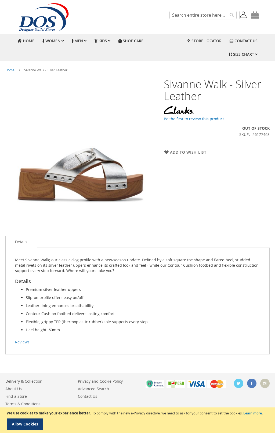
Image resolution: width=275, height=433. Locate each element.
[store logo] (43, 17)
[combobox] (203, 15)
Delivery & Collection (23, 381)
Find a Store (16, 396)
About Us (13, 388)
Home (10, 70)
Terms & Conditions (23, 403)
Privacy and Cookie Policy (100, 381)
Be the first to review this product (194, 118)
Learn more (252, 413)
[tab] (21, 242)
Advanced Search (93, 388)
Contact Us (87, 396)
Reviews (22, 341)
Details (21, 241)
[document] (138, 420)
